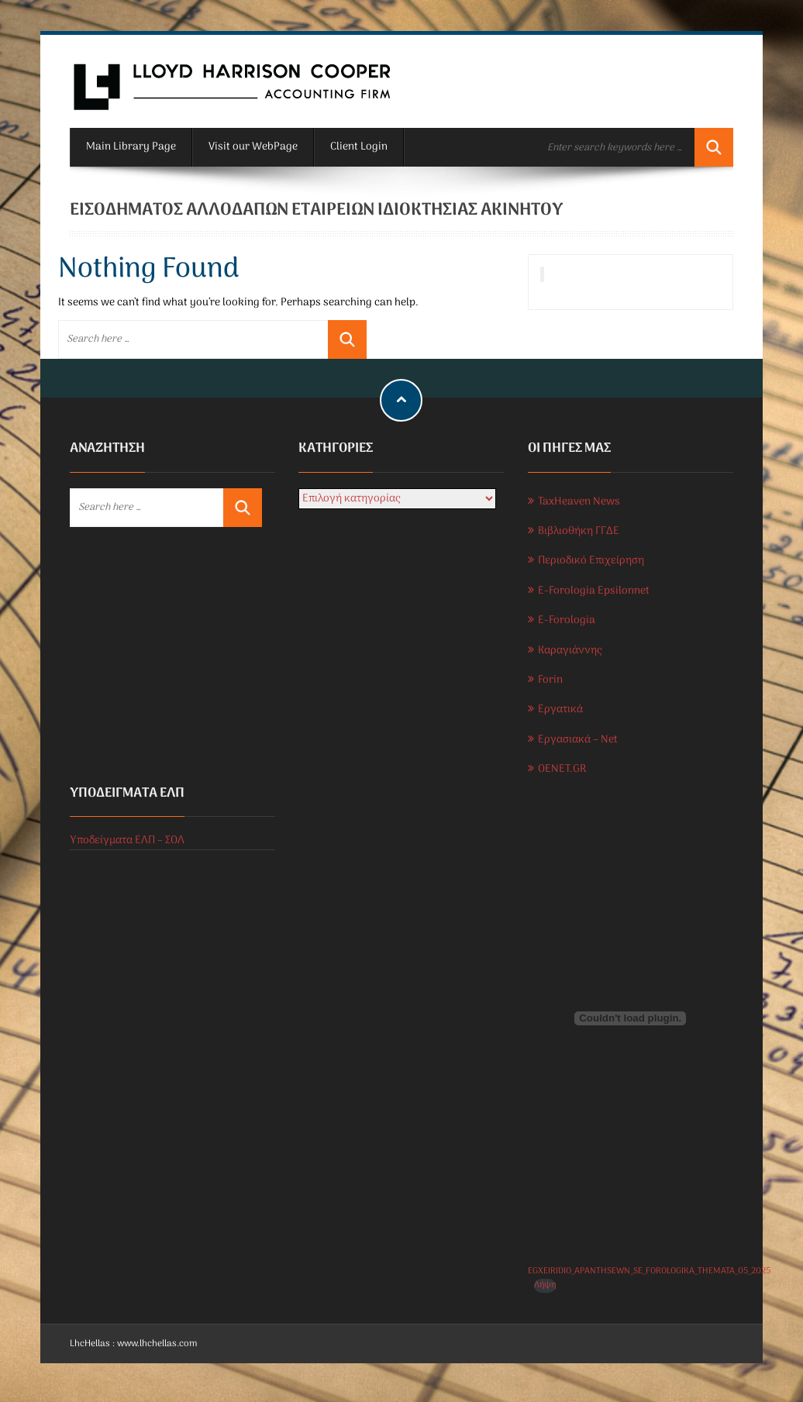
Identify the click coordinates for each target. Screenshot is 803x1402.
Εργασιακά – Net (578, 740)
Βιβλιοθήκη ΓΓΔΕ (578, 531)
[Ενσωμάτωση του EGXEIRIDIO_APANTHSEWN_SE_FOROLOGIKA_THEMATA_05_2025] (630, 1018)
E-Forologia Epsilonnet (594, 591)
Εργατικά (560, 709)
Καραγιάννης (569, 651)
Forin (550, 680)
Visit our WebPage (253, 147)
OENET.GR (562, 769)
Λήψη (545, 1285)
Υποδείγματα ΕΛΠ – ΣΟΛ (127, 840)
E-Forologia (566, 620)
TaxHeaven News (579, 502)
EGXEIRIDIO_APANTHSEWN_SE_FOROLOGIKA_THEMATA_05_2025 (649, 1271)
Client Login (359, 147)
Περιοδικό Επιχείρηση (591, 561)
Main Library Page (131, 147)
